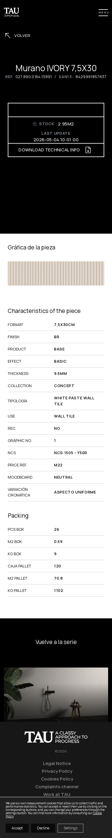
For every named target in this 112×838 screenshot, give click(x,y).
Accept (17, 828)
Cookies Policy (57, 779)
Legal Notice (57, 763)
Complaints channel (57, 786)
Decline (43, 828)
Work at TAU (56, 794)
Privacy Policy (57, 771)
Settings (70, 828)
